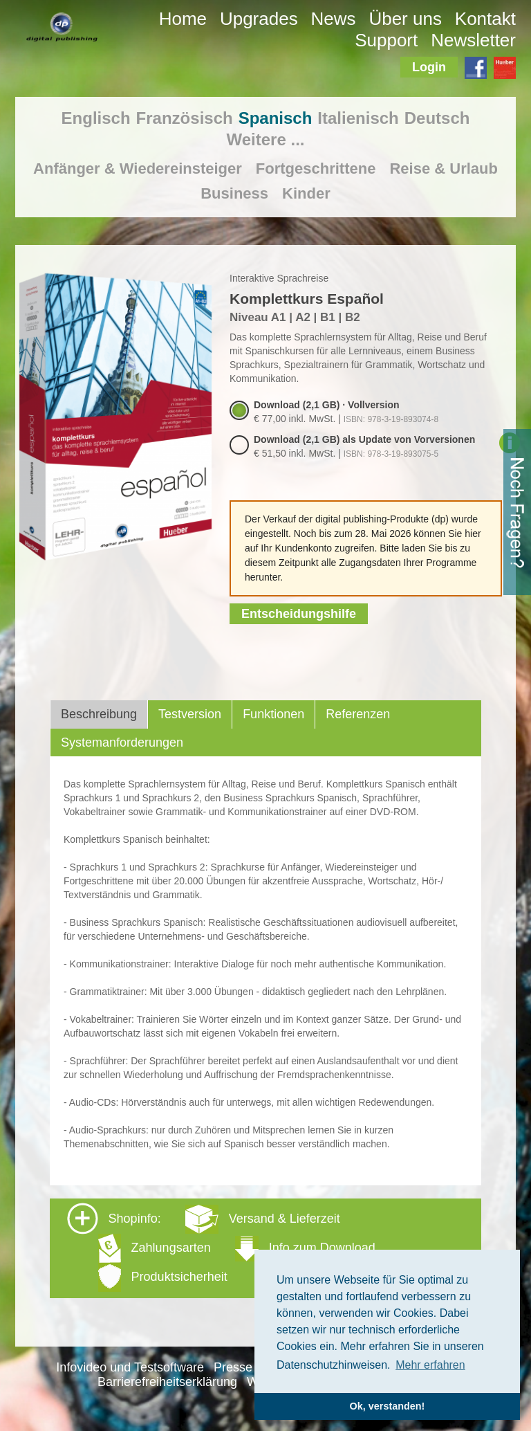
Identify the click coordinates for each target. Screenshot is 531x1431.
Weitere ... (266, 139)
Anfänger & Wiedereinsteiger (137, 168)
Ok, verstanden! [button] (387, 1406)
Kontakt (485, 18)
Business (234, 193)
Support (386, 40)
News (333, 18)
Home (183, 18)
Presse (233, 1367)
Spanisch (276, 118)
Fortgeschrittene (316, 168)
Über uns (405, 18)
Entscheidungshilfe (298, 614)
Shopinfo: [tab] (221, 1247)
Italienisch (357, 118)
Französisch (184, 118)
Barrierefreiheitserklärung (167, 1382)
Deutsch (437, 118)
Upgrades (259, 18)
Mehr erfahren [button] (430, 1365)
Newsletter (473, 40)
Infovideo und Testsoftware (130, 1367)
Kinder (306, 193)
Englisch (96, 118)
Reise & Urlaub (443, 168)
